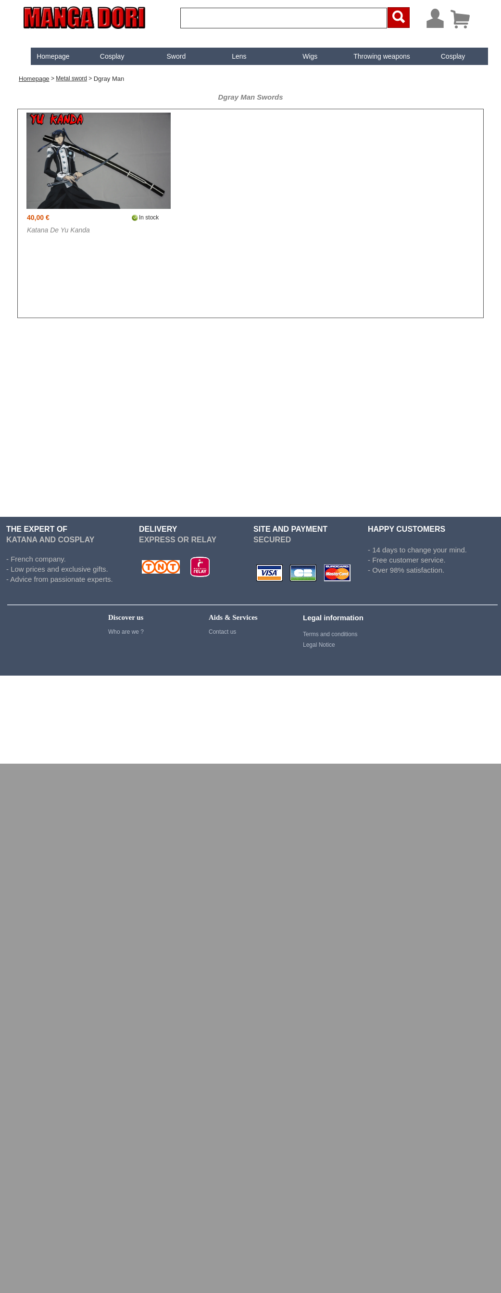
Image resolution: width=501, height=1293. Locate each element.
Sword (168, 56)
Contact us (222, 631)
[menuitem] (45, 56)
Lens (231, 56)
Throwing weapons (374, 56)
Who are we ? (126, 631)
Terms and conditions (330, 634)
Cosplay (104, 56)
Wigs (302, 56)
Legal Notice (319, 644)
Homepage (45, 56)
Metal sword (71, 78)
